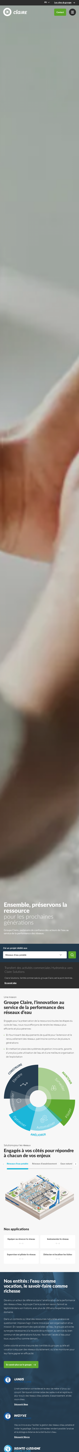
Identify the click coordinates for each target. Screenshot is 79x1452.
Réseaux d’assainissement (44, 1164)
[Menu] (72, 12)
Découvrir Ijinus (21, 1405)
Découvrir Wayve (22, 1437)
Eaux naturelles (68, 1164)
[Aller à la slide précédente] (3, 1164)
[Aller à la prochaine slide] (75, 1164)
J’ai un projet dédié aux (15, 948)
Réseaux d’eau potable (17, 1164)
